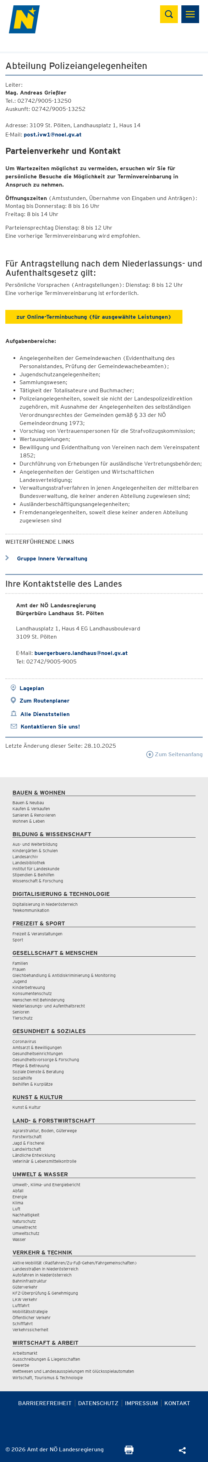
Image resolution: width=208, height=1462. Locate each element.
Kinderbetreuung (28, 987)
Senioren (20, 1012)
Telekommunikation (30, 910)
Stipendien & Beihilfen (33, 874)
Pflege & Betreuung (30, 1065)
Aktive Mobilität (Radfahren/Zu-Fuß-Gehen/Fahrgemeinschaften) (74, 1262)
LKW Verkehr (24, 1299)
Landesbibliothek (28, 862)
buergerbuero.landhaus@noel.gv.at (81, 653)
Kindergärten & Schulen (35, 850)
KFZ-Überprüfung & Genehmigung (45, 1293)
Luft (16, 1208)
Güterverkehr (25, 1287)
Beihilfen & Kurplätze (32, 1084)
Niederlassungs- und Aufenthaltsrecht (48, 1006)
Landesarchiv (25, 856)
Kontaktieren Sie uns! (50, 726)
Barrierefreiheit (45, 1403)
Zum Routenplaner (45, 700)
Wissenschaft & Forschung (37, 880)
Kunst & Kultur (26, 1107)
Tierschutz (22, 1018)
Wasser (19, 1239)
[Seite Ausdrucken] (129, 1452)
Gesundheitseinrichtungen (37, 1053)
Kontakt (177, 1403)
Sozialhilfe (22, 1078)
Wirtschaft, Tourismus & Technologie (47, 1377)
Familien (20, 963)
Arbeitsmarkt (24, 1353)
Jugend (19, 981)
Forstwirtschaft (27, 1136)
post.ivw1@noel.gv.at (53, 134)
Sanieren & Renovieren (34, 815)
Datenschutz (98, 1403)
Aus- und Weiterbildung (35, 844)
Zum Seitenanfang (174, 754)
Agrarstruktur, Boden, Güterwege (44, 1130)
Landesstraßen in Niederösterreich (45, 1269)
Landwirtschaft (26, 1149)
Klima (17, 1202)
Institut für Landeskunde (35, 868)
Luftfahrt (20, 1305)
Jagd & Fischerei (28, 1143)
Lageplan (32, 688)
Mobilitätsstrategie (30, 1311)
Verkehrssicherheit (30, 1329)
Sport (17, 939)
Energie (19, 1196)
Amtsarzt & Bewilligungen (37, 1047)
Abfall (17, 1190)
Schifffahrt (22, 1323)
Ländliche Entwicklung (33, 1155)
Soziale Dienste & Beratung (38, 1071)
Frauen (19, 969)
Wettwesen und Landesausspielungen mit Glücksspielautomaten (73, 1371)
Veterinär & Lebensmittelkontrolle (44, 1161)
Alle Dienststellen (45, 714)
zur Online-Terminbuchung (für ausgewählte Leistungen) (93, 316)
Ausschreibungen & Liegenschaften (46, 1359)
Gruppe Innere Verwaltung (46, 558)
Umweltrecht (24, 1227)
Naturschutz (24, 1221)
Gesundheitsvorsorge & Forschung (45, 1059)
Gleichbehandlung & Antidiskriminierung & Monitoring (64, 975)
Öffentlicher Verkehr (31, 1317)
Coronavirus (24, 1041)
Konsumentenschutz (32, 993)
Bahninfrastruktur (29, 1281)
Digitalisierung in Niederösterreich (45, 904)
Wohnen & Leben (28, 821)
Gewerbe (20, 1365)
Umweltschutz (25, 1233)
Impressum (141, 1403)
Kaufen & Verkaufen (31, 808)
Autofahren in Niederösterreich (42, 1275)
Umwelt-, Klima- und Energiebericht (46, 1184)
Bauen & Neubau (28, 802)
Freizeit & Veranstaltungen (37, 933)
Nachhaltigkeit (25, 1215)
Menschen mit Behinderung (38, 1000)
